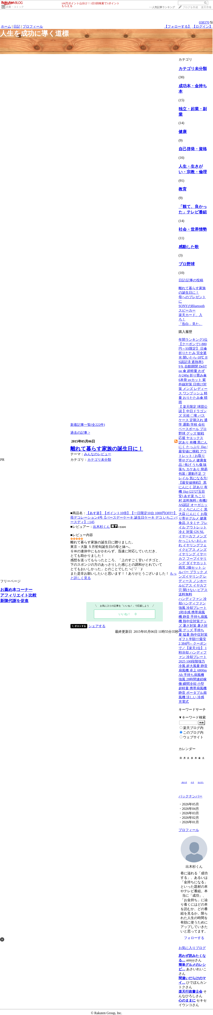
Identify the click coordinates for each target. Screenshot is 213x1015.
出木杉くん (101, 526)
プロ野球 (187, 264)
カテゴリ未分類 (99, 459)
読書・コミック (15, 6)
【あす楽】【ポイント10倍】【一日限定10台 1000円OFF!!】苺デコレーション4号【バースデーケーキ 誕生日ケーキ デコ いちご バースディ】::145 (124, 517)
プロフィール (33, 26)
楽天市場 (206, 7)
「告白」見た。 (190, 324)
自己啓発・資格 (193, 149)
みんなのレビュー (97, 454)
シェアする (96, 626)
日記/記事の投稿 (191, 280)
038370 (204, 22)
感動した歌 (189, 247)
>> (162, 7)
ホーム (6, 26)
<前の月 (184, 782)
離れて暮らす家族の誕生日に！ (106, 448)
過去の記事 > (80, 432)
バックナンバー (190, 796)
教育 (183, 189)
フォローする (194, 938)
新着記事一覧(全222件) (87, 425)
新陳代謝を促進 (14, 600)
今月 (192, 782)
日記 (16, 26)
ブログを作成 (190, 7)
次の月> (201, 782)
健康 (183, 131)
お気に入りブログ (192, 948)
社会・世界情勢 (193, 229)
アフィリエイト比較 (18, 595)
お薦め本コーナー (16, 589)
